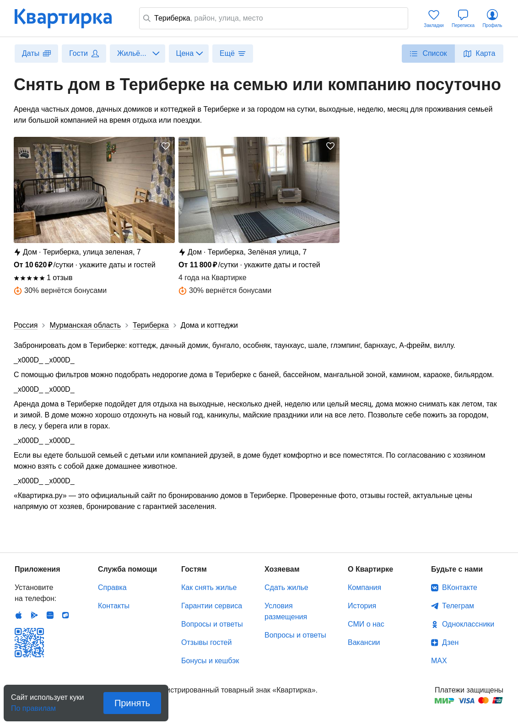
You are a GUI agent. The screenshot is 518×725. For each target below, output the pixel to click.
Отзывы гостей (206, 642)
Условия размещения (285, 611)
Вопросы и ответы (212, 624)
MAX (439, 661)
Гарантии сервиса (211, 606)
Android (34, 615)
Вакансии (364, 642)
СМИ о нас (366, 624)
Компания (364, 587)
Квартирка (69, 18)
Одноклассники (468, 624)
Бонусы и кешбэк (210, 661)
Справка (112, 587)
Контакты (114, 606)
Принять (132, 703)
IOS (19, 615)
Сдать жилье (286, 587)
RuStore (65, 615)
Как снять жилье (209, 587)
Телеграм (458, 606)
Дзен (450, 642)
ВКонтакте (459, 587)
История (362, 606)
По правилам (33, 705)
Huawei (50, 615)
